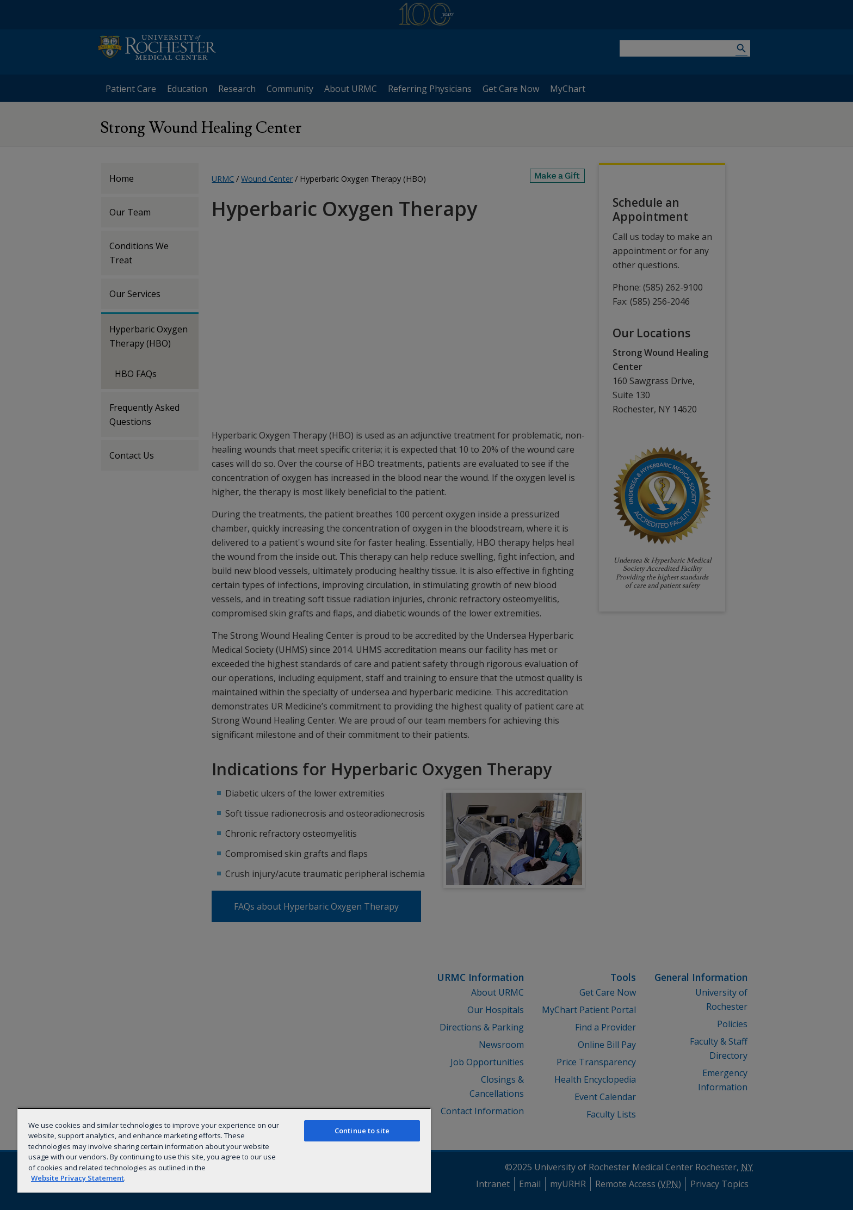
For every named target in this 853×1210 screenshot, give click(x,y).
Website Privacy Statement (77, 1178)
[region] (224, 1150)
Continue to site (362, 1130)
